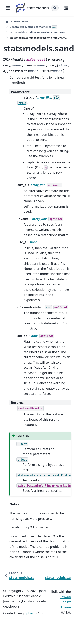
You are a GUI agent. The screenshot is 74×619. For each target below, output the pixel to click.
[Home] (6, 22)
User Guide (21, 21)
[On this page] (66, 8)
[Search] (55, 8)
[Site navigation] (7, 8)
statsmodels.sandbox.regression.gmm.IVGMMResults (39, 32)
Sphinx (30, 613)
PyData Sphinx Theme (65, 602)
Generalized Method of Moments (33, 27)
